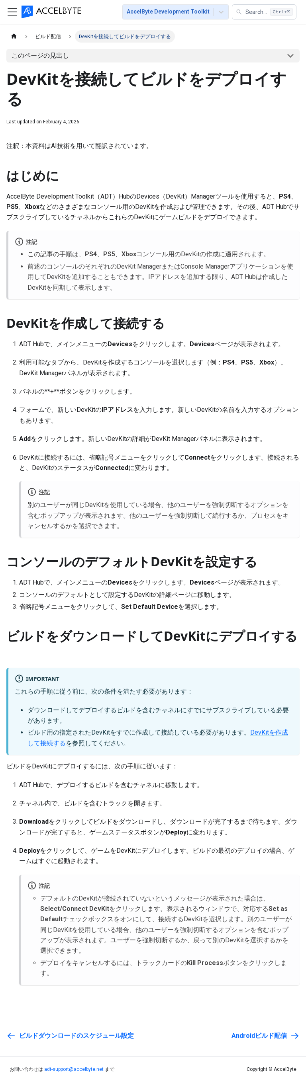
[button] (264, 11)
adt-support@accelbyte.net (74, 1069)
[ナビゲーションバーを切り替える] (12, 12)
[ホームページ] (14, 36)
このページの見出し (40, 55)
